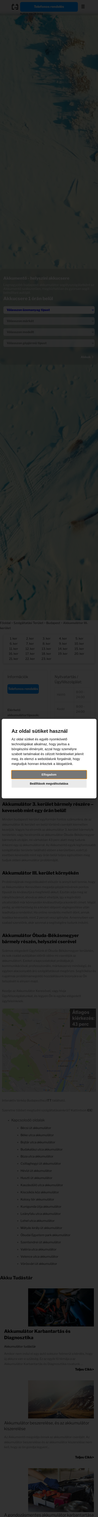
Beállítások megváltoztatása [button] (49, 783)
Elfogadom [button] (49, 774)
